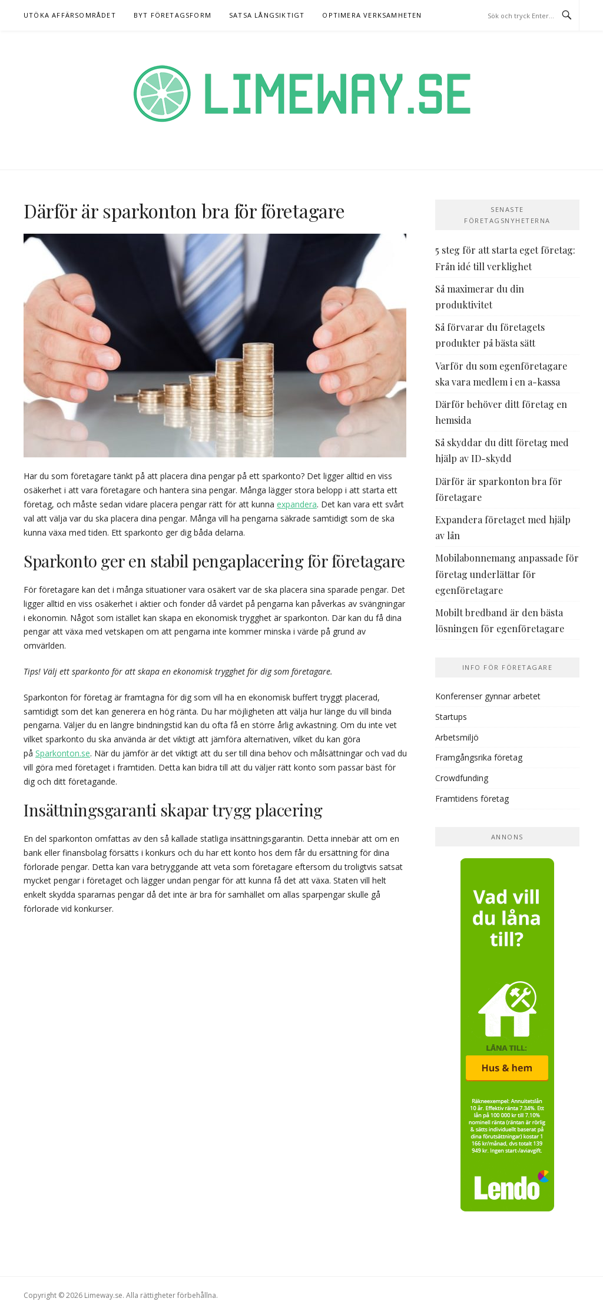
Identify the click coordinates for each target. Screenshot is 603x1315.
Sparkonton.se (62, 753)
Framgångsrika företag (478, 757)
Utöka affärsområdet (70, 15)
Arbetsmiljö (457, 737)
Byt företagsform (172, 15)
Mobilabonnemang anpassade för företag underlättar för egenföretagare (507, 574)
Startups (451, 716)
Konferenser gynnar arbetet (488, 696)
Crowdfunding (461, 777)
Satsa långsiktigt (266, 15)
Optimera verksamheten (372, 15)
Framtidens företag (472, 798)
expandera (297, 504)
